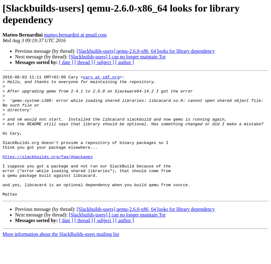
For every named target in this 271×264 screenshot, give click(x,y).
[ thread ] (83, 62)
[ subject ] (104, 62)
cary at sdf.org (101, 78)
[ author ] (124, 62)
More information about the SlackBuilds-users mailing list (61, 258)
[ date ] (66, 62)
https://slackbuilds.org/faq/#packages (48, 173)
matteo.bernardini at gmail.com (75, 34)
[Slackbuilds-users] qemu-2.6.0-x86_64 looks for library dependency (146, 51)
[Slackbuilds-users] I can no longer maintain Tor (117, 56)
